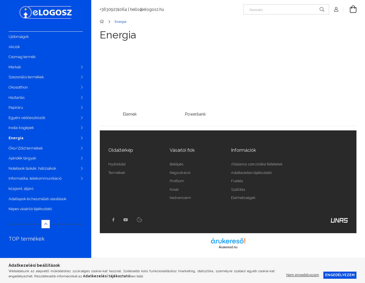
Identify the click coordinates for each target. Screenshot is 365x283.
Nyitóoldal (117, 164)
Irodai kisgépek (21, 128)
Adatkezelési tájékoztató (251, 173)
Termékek (116, 173)
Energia (16, 138)
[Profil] (336, 9)
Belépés (176, 164)
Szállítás (238, 189)
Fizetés (237, 181)
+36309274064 (113, 9)
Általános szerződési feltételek (257, 164)
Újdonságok (19, 36)
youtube (126, 220)
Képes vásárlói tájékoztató (30, 209)
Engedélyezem (340, 275)
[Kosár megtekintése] (349, 9)
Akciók (14, 47)
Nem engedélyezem (302, 275)
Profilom (177, 181)
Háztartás (17, 97)
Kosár (174, 189)
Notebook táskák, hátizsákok (32, 168)
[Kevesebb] (45, 224)
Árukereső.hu (228, 247)
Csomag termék (22, 57)
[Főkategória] (103, 22)
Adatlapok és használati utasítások (37, 199)
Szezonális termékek (26, 77)
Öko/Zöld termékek (26, 148)
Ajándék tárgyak (22, 158)
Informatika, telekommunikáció (35, 178)
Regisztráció (180, 173)
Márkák (15, 67)
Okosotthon (18, 87)
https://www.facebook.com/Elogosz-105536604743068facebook (113, 220)
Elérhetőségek (243, 198)
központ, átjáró (21, 188)
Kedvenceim (180, 198)
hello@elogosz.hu (147, 9)
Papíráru (16, 107)
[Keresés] (286, 9)
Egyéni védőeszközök (27, 118)
